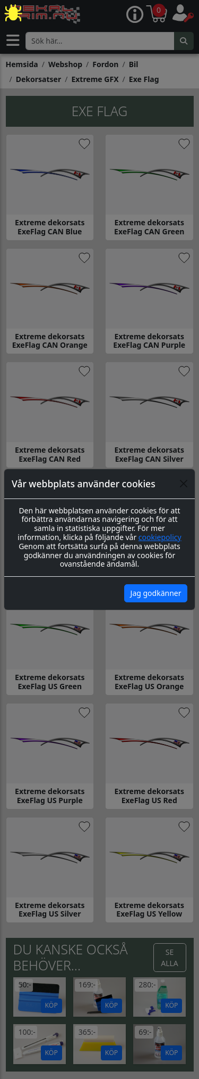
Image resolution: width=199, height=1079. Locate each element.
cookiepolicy (160, 537)
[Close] (183, 483)
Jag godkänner (156, 593)
